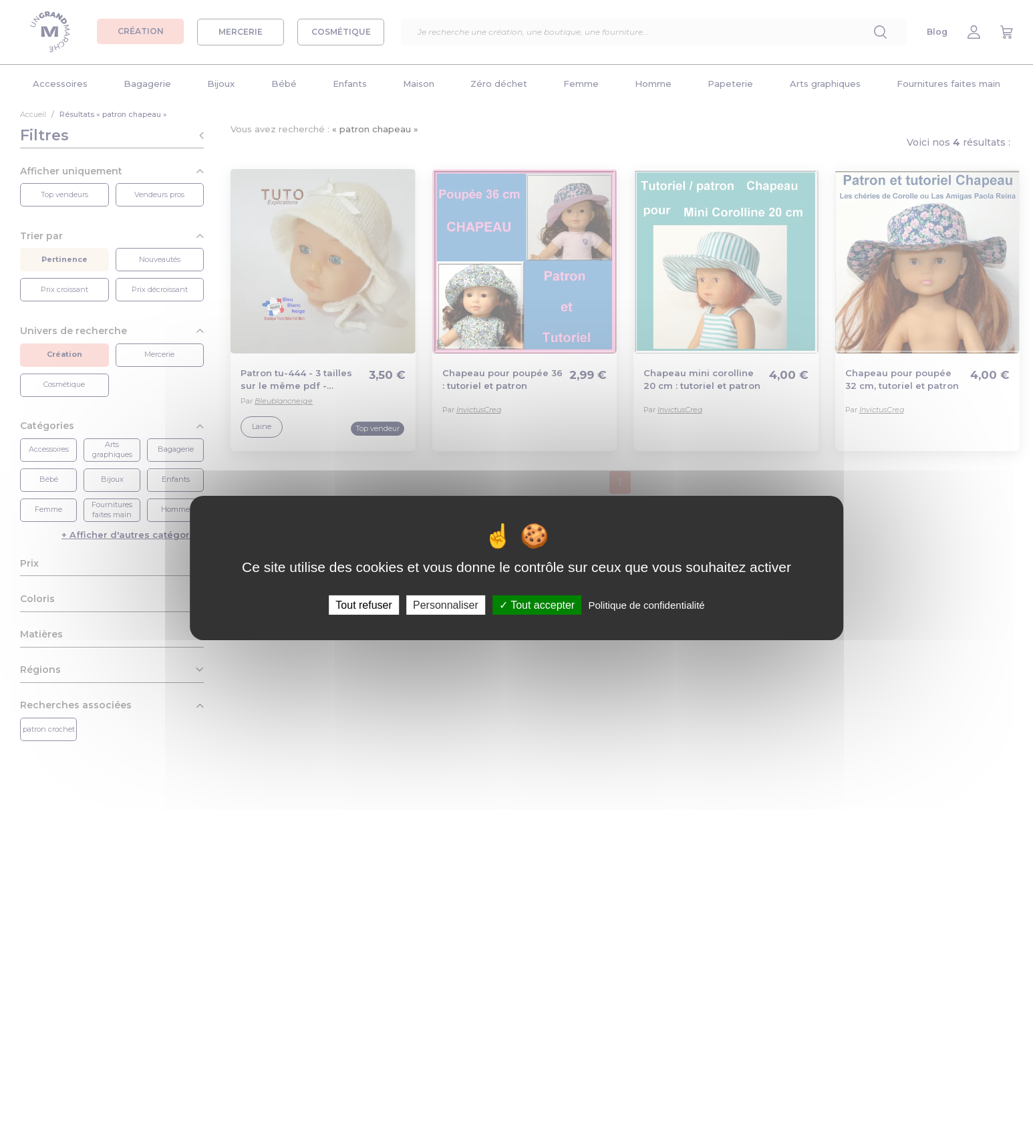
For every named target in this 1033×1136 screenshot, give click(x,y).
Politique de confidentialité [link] (646, 605)
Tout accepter (537, 605)
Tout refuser (363, 605)
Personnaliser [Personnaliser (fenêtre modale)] (445, 605)
